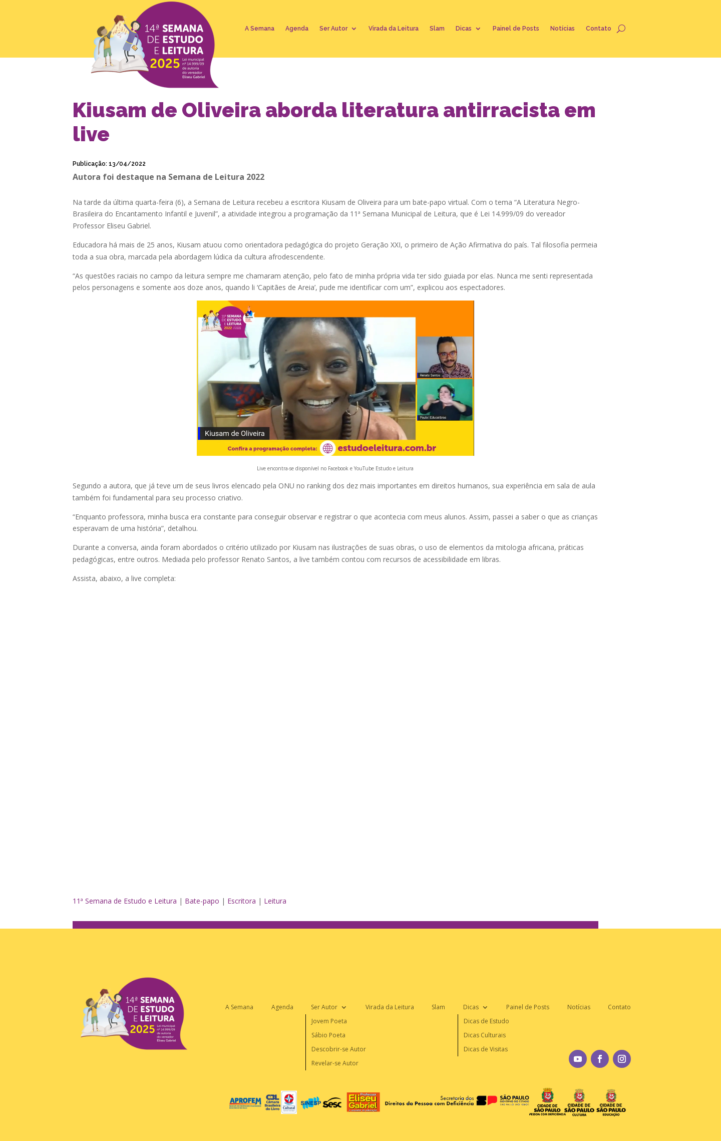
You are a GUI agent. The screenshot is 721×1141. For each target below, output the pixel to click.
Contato (598, 28)
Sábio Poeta (328, 1035)
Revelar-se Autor (334, 1063)
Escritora (241, 901)
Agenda (296, 28)
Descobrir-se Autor (338, 1049)
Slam (437, 28)
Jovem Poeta (329, 1021)
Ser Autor (333, 28)
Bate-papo (202, 901)
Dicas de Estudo (486, 1021)
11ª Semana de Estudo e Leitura (125, 901)
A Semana (259, 28)
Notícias (562, 28)
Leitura (275, 901)
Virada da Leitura (394, 28)
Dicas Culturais (485, 1035)
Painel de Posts (516, 28)
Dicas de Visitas (486, 1049)
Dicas (464, 28)
